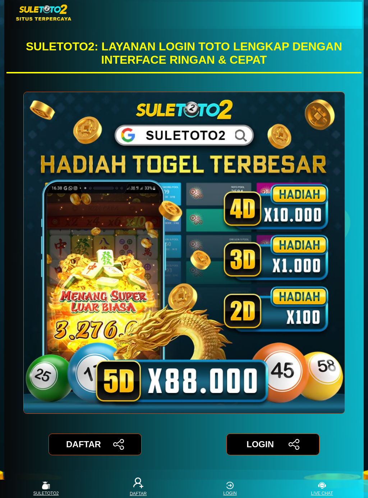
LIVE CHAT (322, 488)
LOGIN (273, 444)
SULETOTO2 (46, 488)
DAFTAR (95, 444)
